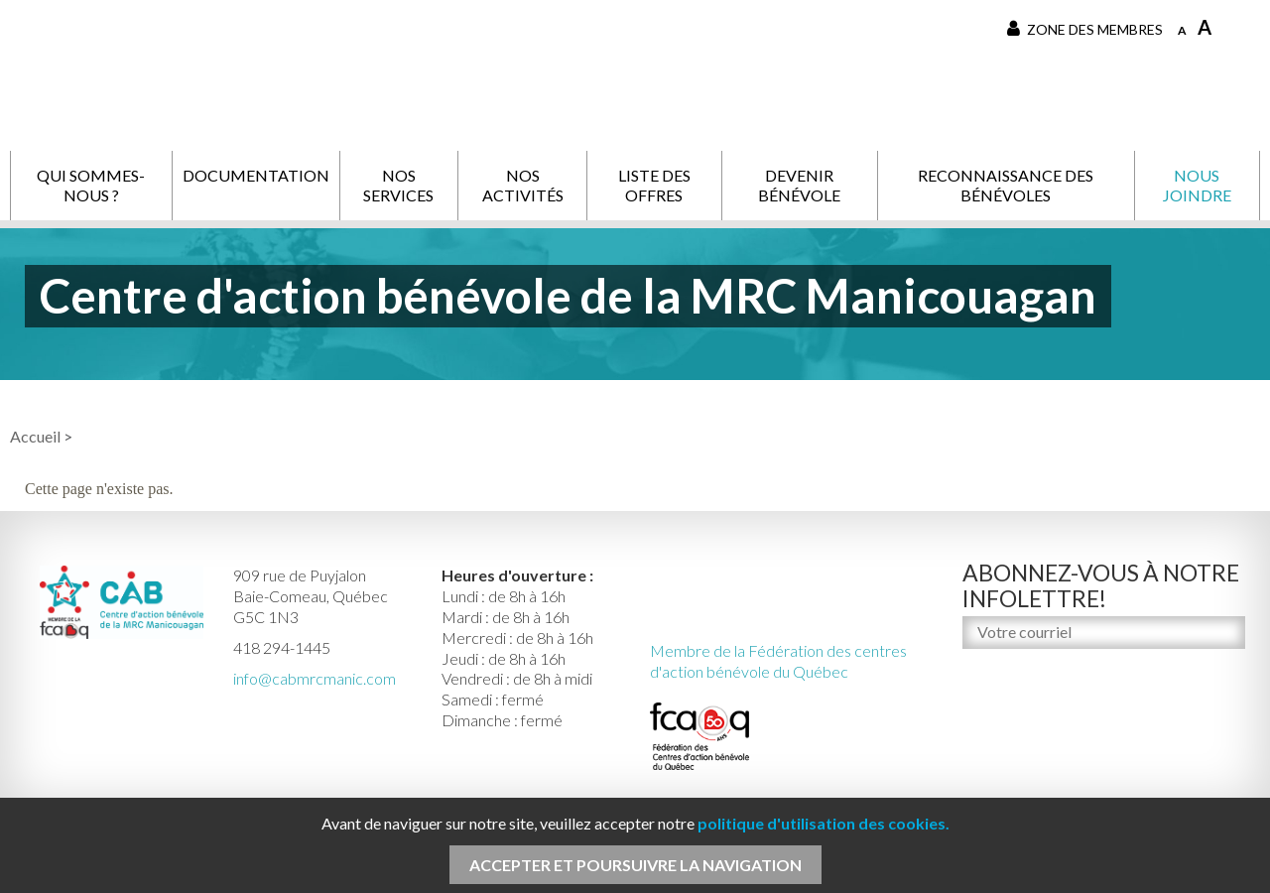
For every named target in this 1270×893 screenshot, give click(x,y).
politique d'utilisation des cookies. (824, 823)
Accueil (35, 436)
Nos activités (523, 185)
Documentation (256, 175)
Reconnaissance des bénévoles (1005, 185)
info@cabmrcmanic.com (314, 678)
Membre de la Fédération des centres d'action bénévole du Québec (778, 661)
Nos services (398, 185)
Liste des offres (654, 185)
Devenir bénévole (799, 185)
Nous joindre (1197, 185)
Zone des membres (1085, 29)
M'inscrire (999, 674)
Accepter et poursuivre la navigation (635, 864)
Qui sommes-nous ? (91, 185)
